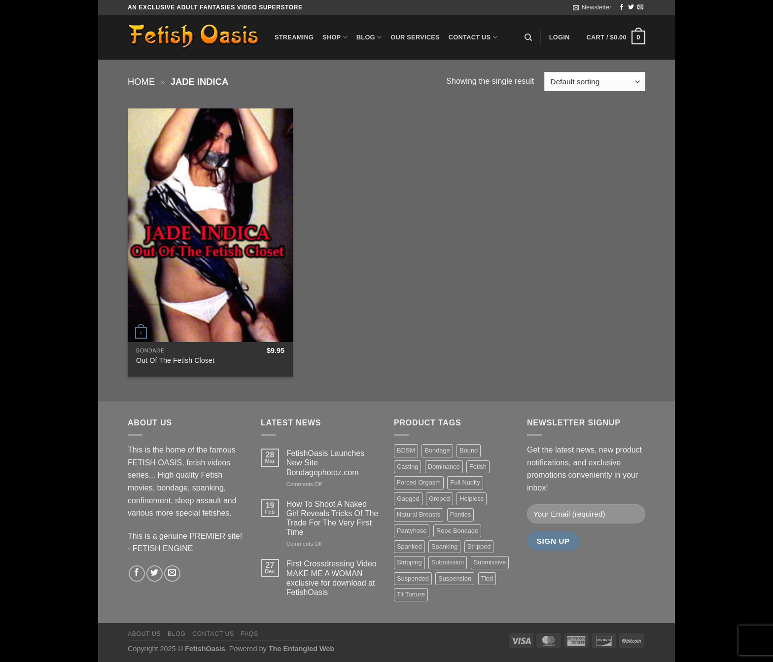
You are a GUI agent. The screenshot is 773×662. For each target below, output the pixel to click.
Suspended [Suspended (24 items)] (413, 578)
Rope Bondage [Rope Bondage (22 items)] (457, 530)
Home (141, 81)
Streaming (294, 37)
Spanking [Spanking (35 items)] (444, 546)
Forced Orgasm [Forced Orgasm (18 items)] (419, 482)
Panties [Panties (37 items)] (460, 514)
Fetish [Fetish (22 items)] (478, 466)
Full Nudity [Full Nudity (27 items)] (465, 482)
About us (144, 633)
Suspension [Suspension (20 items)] (454, 578)
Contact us (473, 37)
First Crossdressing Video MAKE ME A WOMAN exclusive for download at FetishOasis (331, 577)
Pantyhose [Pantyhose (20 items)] (411, 530)
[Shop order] (594, 81)
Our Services (415, 37)
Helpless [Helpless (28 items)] (471, 498)
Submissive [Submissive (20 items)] (490, 562)
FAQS (249, 633)
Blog (369, 37)
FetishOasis (205, 649)
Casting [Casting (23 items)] (407, 466)
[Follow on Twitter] (631, 7)
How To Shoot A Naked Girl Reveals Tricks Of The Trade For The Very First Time (332, 518)
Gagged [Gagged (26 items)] (408, 498)
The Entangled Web (301, 649)
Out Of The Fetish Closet (175, 360)
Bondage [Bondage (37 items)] (437, 450)
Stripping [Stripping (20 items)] (409, 562)
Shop (335, 37)
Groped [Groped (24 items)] (439, 498)
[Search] (528, 37)
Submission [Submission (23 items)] (447, 562)
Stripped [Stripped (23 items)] (479, 546)
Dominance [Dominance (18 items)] (444, 466)
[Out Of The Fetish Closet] (210, 225)
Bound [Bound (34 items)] (468, 450)
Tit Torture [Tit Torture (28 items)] (411, 594)
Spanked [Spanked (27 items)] (409, 546)
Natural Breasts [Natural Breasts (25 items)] (418, 514)
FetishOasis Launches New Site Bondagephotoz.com (325, 462)
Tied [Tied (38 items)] (487, 578)
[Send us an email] (640, 7)
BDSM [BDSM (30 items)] (406, 450)
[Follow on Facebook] (622, 7)
